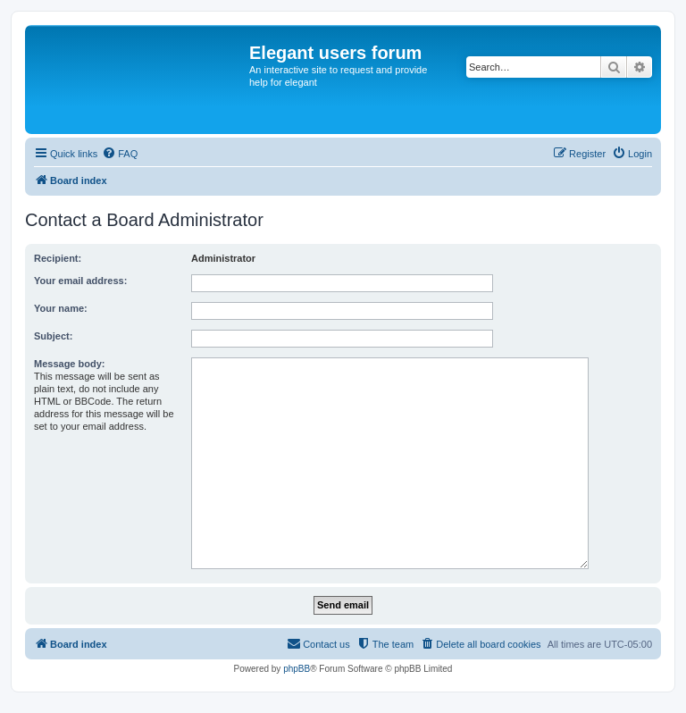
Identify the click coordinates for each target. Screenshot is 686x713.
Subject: (53, 336)
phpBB (296, 669)
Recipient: (57, 258)
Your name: (61, 308)
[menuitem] (120, 153)
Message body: (69, 363)
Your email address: (80, 280)
